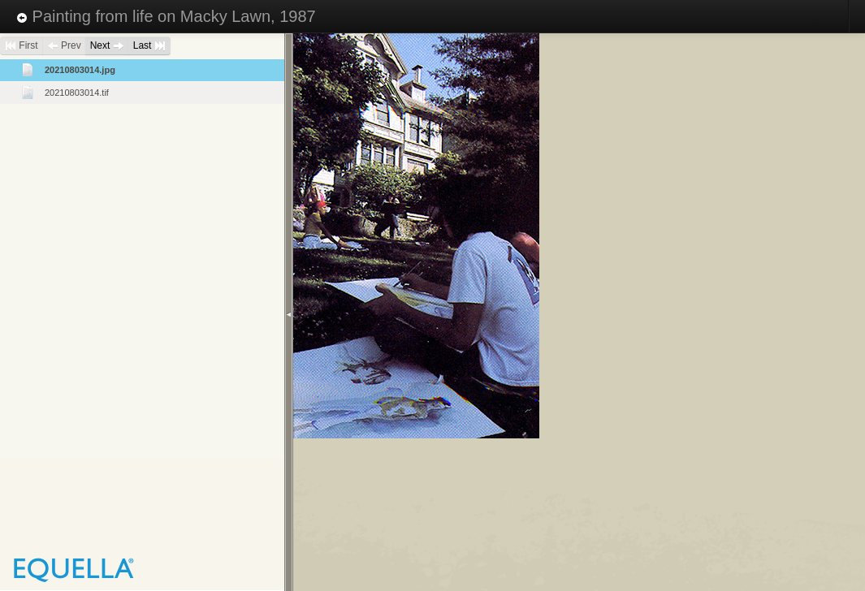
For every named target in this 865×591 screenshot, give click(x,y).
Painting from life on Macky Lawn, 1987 (166, 16)
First (21, 45)
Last (149, 45)
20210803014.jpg (80, 70)
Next (107, 45)
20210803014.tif (77, 92)
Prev (64, 45)
